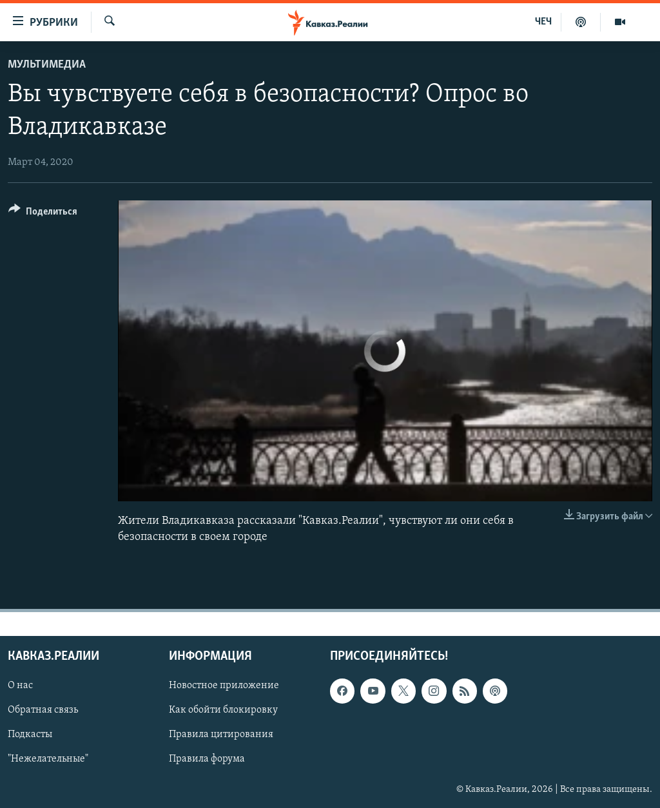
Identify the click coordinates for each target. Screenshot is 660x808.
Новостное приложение (224, 686)
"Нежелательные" (48, 760)
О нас (20, 686)
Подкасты (30, 735)
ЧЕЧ (543, 22)
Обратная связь (43, 711)
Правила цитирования (221, 735)
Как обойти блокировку (223, 711)
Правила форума (207, 760)
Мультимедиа (47, 65)
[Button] (42, 213)
